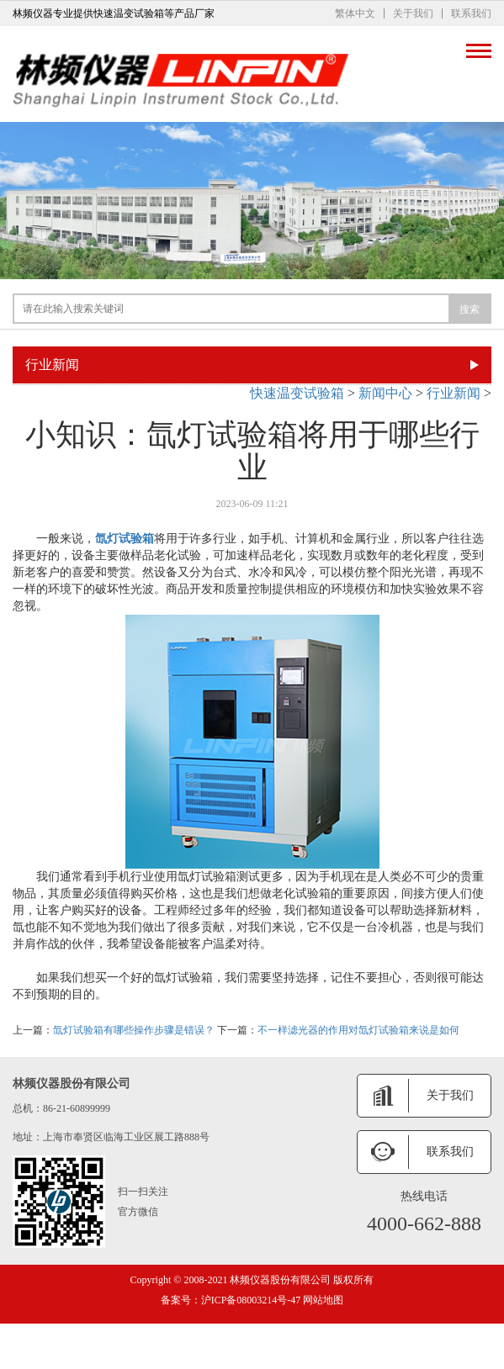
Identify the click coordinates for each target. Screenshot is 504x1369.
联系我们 (471, 13)
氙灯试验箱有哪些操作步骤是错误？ (134, 1030)
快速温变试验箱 (297, 393)
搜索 (469, 309)
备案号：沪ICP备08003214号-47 (231, 1300)
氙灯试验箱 (124, 538)
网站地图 (321, 1300)
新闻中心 (385, 393)
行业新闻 (453, 393)
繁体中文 (355, 13)
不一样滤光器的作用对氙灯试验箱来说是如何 (358, 1030)
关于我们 (413, 13)
